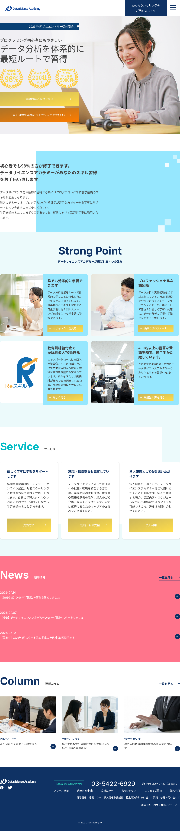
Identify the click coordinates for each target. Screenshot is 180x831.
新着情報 (81, 797)
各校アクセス (129, 790)
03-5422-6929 (113, 783)
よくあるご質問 (153, 790)
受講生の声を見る (154, 397)
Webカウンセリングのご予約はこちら (146, 8)
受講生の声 (107, 790)
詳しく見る (59, 397)
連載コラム (95, 797)
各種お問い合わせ (170, 797)
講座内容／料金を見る (39, 99)
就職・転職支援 (90, 525)
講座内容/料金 (85, 790)
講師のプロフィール (155, 328)
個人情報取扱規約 (113, 797)
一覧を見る (150, 683)
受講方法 (28, 525)
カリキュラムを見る (64, 328)
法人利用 (151, 525)
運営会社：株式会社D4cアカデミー (160, 805)
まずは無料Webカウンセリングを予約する (39, 115)
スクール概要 (61, 790)
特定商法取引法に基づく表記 (142, 797)
